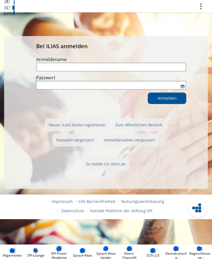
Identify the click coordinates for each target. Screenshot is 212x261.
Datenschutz (72, 210)
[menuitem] (12, 252)
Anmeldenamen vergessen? (129, 140)
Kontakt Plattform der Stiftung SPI (121, 210)
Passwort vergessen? (75, 140)
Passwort (45, 78)
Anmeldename (51, 59)
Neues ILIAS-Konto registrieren (77, 124)
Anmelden (167, 98)
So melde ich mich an (106, 164)
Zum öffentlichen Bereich (138, 124)
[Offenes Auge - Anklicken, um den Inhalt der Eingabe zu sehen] (182, 87)
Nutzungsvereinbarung (142, 201)
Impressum (62, 201)
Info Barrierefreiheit (96, 201)
